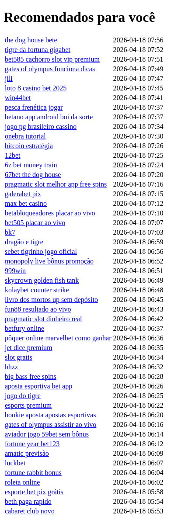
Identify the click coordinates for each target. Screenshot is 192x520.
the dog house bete (31, 40)
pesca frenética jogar (34, 107)
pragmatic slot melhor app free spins (56, 184)
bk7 (10, 232)
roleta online (22, 482)
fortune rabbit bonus (33, 472)
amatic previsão (27, 453)
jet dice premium (28, 347)
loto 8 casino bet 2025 (35, 88)
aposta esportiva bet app (38, 386)
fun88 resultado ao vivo (38, 309)
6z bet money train (31, 165)
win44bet (18, 97)
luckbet (15, 463)
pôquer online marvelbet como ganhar (58, 338)
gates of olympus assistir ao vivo (50, 424)
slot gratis (18, 357)
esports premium (28, 405)
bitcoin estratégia (29, 145)
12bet (13, 155)
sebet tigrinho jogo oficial (41, 251)
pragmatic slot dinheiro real (43, 318)
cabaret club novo (30, 511)
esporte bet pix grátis (34, 492)
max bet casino (26, 203)
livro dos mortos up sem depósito (51, 299)
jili (9, 78)
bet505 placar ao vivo (35, 222)
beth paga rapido (28, 501)
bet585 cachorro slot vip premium (52, 59)
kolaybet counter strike (37, 290)
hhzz (11, 367)
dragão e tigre (24, 242)
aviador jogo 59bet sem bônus (47, 434)
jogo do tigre (23, 395)
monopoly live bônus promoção (49, 261)
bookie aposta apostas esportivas (50, 415)
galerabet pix (23, 194)
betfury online (24, 328)
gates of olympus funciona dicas (50, 69)
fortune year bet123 (32, 443)
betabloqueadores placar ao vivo (50, 213)
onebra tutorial (25, 136)
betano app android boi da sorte (49, 117)
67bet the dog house (33, 174)
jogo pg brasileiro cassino (41, 126)
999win (15, 270)
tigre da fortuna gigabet (37, 49)
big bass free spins (30, 376)
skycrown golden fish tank (42, 280)
